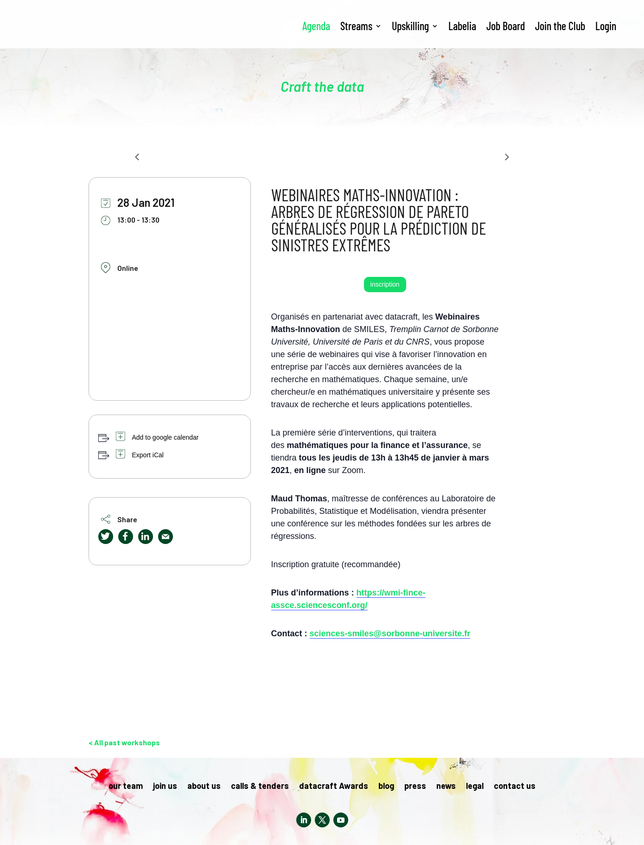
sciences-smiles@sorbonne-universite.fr (390, 633)
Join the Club (560, 25)
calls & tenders (260, 786)
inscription (385, 284)
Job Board (505, 25)
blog (386, 786)
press (415, 786)
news (446, 786)
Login (605, 25)
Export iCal (148, 455)
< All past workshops (124, 742)
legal (475, 786)
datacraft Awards (333, 786)
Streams (356, 25)
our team (125, 786)
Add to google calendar (165, 437)
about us (204, 786)
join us (165, 786)
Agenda (316, 25)
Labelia (462, 25)
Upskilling (410, 25)
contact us (515, 786)
